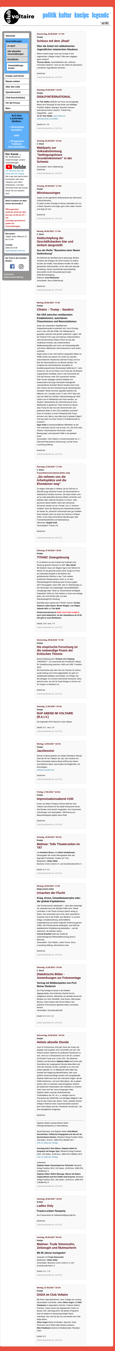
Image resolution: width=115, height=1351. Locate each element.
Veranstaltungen (14, 41)
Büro (8, 108)
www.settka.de (59, 116)
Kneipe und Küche (15, 76)
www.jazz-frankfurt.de (45, 770)
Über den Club (13, 87)
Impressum (9, 274)
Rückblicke (13, 59)
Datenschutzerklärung (13, 277)
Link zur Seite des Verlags (47, 1143)
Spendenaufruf (13, 92)
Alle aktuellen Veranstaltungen (15, 52)
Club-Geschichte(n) (15, 97)
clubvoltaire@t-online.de (15, 251)
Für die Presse (13, 103)
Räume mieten (13, 81)
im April (11, 46)
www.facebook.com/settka (47, 119)
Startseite (10, 36)
